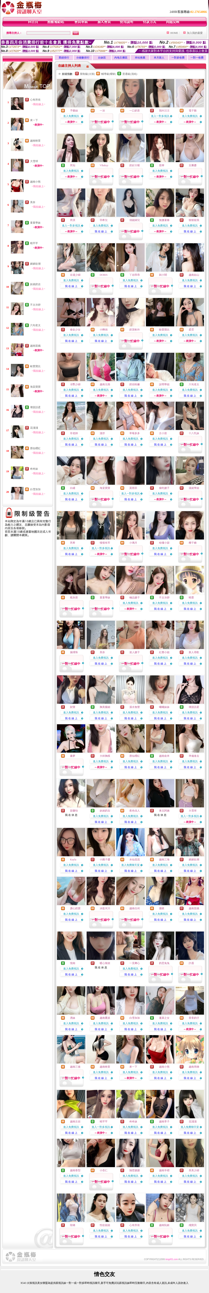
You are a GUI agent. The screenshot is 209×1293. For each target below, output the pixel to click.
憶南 (72, 963)
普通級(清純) (129, 73)
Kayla (73, 859)
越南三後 (75, 1066)
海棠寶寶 (35, 386)
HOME (174, 32)
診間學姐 (164, 384)
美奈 (32, 202)
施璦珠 (74, 652)
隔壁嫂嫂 (134, 1170)
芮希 (72, 542)
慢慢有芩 (105, 542)
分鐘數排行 (82, 57)
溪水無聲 (134, 707)
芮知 (72, 165)
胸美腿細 (105, 707)
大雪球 (34, 161)
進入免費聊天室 (130, 865)
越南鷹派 (105, 1017)
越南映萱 (35, 140)
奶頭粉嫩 (134, 384)
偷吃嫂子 (164, 488)
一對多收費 (178, 57)
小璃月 (133, 542)
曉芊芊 (34, 243)
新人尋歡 (194, 652)
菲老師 (74, 433)
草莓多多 (134, 433)
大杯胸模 (105, 755)
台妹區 (102, 57)
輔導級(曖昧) (108, 73)
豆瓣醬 (193, 165)
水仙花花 (134, 859)
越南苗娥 (35, 345)
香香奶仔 (194, 1017)
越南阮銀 (164, 1225)
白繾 (72, 488)
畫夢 (72, 755)
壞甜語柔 (35, 407)
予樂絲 (74, 110)
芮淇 (72, 220)
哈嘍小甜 (164, 542)
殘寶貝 (193, 1225)
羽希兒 (104, 220)
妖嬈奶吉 (35, 284)
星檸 (161, 165)
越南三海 (164, 859)
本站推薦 (140, 57)
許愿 (191, 963)
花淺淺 (34, 427)
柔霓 (191, 329)
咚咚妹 (34, 468)
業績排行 (64, 57)
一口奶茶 (134, 110)
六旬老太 (35, 325)
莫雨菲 (133, 488)
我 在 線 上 (101, 231)
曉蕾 (191, 597)
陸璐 (72, 1225)
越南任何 (134, 908)
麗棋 (161, 908)
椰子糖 (193, 542)
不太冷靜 (35, 304)
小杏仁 (104, 1170)
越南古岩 (75, 1121)
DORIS (104, 274)
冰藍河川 (105, 908)
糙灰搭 (74, 597)
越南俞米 (164, 755)
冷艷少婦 (75, 384)
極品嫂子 (134, 597)
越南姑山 (194, 274)
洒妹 (72, 1017)
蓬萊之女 (164, 1017)
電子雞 (193, 110)
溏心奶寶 (75, 908)
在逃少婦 (75, 274)
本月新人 (159, 57)
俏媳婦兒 (134, 220)
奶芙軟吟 (134, 329)
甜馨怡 (74, 810)
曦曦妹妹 (164, 707)
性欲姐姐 (105, 1225)
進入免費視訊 (71, 116)
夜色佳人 (134, 810)
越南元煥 (105, 384)
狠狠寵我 (194, 220)
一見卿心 (134, 963)
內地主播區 (120, 57)
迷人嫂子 (134, 652)
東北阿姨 (164, 810)
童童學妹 (35, 222)
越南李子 (164, 1121)
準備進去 (194, 755)
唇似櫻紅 (35, 448)
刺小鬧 (163, 274)
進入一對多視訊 (160, 116)
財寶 (72, 707)
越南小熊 (35, 181)
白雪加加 (35, 489)
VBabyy (104, 165)
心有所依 (35, 99)
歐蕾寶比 (35, 366)
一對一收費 (197, 57)
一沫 (102, 110)
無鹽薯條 (164, 220)
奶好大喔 (134, 165)
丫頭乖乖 (134, 274)
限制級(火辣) (87, 73)
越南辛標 (164, 1170)
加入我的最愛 (195, 32)
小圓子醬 (105, 859)
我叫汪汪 (164, 110)
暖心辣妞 (105, 963)
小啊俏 (104, 329)
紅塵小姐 (164, 652)
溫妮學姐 (194, 488)
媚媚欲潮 (35, 263)
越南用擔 (194, 1066)
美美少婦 (194, 1170)
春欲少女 (75, 329)
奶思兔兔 (164, 963)
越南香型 (75, 1170)
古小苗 (163, 433)
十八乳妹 (194, 433)
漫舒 (102, 433)
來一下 (34, 120)
